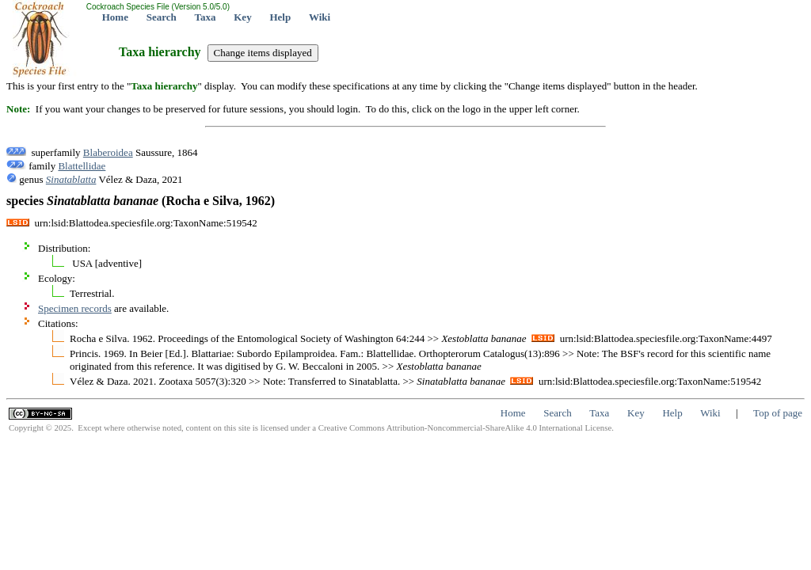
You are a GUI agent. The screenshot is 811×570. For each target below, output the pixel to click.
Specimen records (75, 308)
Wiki (319, 17)
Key (242, 17)
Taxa (205, 17)
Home (115, 17)
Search (162, 17)
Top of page (777, 413)
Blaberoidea (108, 152)
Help (280, 17)
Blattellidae (81, 166)
